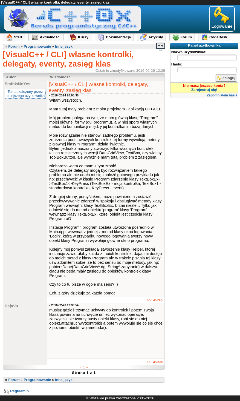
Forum (13, 46)
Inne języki (64, 46)
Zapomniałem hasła (222, 95)
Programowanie (37, 46)
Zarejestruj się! (204, 90)
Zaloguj (226, 78)
